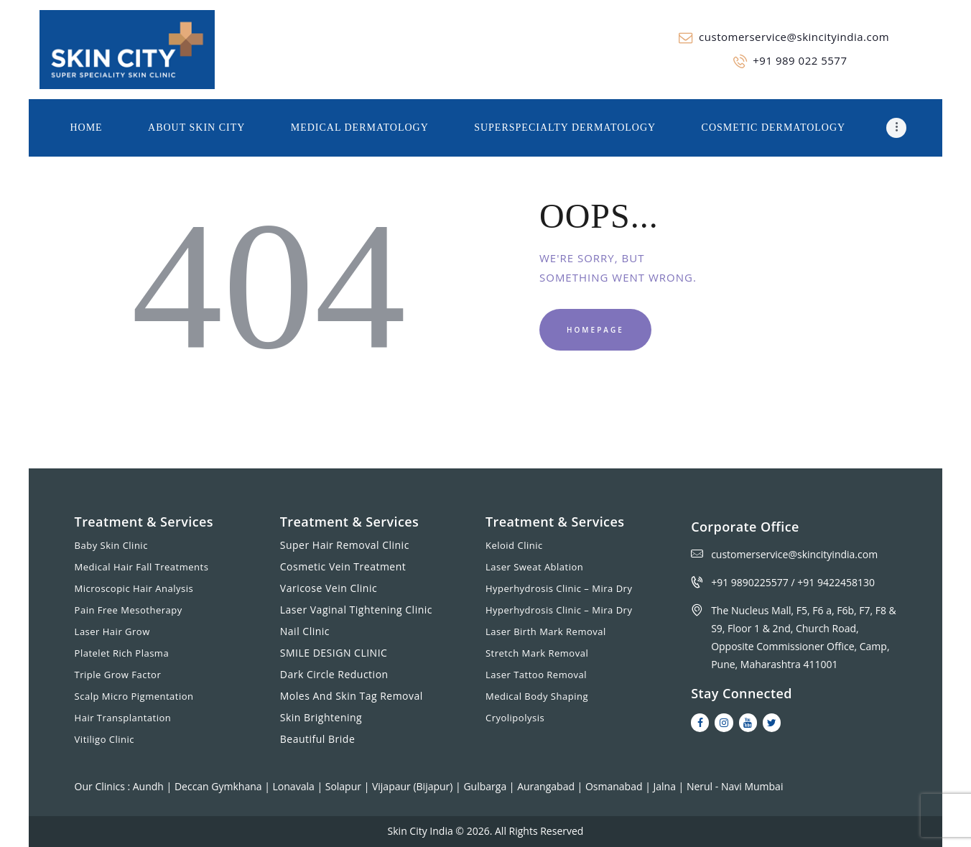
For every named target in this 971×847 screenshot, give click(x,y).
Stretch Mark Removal (537, 653)
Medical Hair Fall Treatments (142, 566)
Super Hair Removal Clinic (344, 545)
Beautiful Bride (318, 739)
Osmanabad (615, 786)
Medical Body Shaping (537, 696)
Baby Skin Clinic (111, 545)
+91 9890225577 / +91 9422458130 (793, 582)
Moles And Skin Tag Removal (351, 696)
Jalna (665, 786)
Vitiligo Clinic (105, 739)
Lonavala (295, 786)
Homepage (595, 330)
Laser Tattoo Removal (536, 674)
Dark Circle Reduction (334, 674)
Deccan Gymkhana (219, 786)
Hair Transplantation (123, 717)
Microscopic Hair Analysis (134, 588)
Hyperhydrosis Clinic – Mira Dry (559, 588)
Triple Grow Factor (118, 674)
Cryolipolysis (515, 717)
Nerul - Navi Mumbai (735, 786)
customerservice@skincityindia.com (794, 554)
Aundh (150, 786)
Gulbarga (485, 786)
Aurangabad (547, 786)
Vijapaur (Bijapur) (413, 786)
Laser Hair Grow (112, 631)
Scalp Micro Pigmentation (134, 696)
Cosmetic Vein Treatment (343, 566)
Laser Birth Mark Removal (546, 631)
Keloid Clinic (514, 545)
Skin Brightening (321, 717)
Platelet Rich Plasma (122, 653)
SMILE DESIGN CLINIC (334, 652)
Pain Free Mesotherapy (128, 609)
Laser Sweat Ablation (534, 566)
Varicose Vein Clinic (328, 588)
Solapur (344, 786)
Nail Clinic (305, 631)
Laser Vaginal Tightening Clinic (356, 609)
